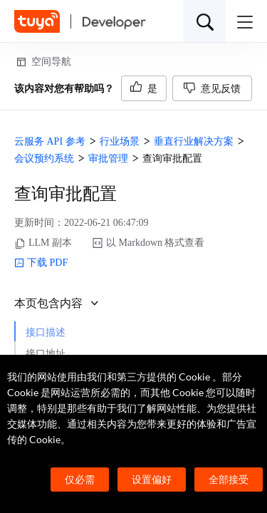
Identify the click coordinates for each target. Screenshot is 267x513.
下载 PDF (41, 262)
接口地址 (46, 353)
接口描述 (46, 332)
